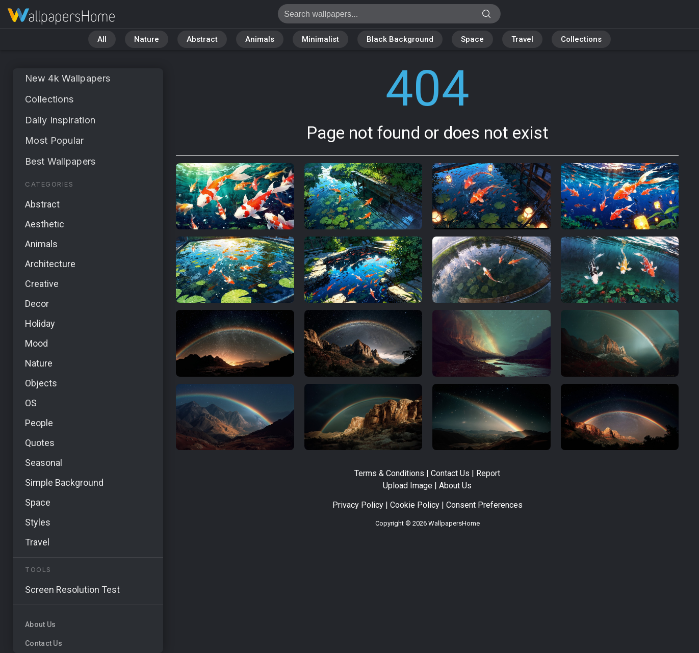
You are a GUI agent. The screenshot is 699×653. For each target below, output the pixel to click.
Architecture (50, 263)
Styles (37, 522)
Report (488, 473)
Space (472, 39)
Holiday (40, 323)
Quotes (40, 442)
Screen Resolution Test (72, 589)
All (102, 39)
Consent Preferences (484, 505)
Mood (36, 343)
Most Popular (54, 140)
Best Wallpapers (60, 161)
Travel (522, 39)
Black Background (400, 39)
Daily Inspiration (60, 120)
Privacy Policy (357, 505)
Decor (37, 303)
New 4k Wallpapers (67, 78)
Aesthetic (44, 224)
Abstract (202, 39)
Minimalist (320, 39)
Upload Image (407, 485)
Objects (41, 383)
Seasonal (43, 462)
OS (31, 403)
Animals (259, 39)
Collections (581, 39)
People (39, 422)
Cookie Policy (414, 505)
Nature (146, 39)
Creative (42, 283)
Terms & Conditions (389, 473)
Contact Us (43, 643)
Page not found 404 (61, 16)
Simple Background (64, 482)
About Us (40, 624)
